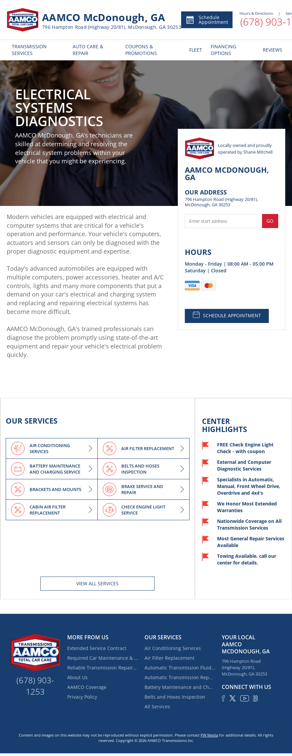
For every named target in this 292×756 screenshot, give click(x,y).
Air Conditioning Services (172, 648)
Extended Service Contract (96, 648)
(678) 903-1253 (35, 685)
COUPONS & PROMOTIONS (141, 49)
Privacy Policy (82, 697)
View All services (97, 583)
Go (270, 221)
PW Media (209, 735)
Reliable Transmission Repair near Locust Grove (102, 667)
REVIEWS (271, 50)
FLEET (195, 50)
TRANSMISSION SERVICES (29, 49)
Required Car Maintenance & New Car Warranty (102, 658)
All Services (157, 706)
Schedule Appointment (206, 19)
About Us (77, 677)
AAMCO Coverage (87, 687)
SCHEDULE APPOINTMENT (227, 315)
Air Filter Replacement (169, 658)
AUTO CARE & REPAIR (88, 49)
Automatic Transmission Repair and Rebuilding (179, 677)
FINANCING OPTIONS (223, 49)
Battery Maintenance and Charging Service (179, 687)
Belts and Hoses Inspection (174, 697)
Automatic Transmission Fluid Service (179, 667)
